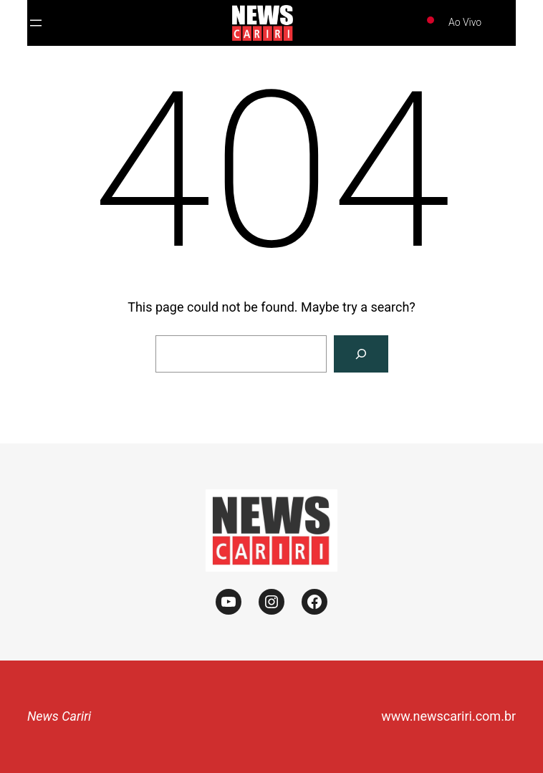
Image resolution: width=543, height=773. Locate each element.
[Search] (361, 354)
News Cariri (59, 716)
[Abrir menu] (35, 23)
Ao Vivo (464, 22)
